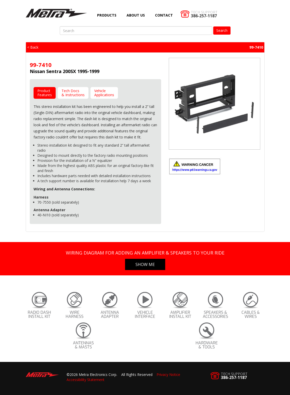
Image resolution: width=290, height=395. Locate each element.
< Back (32, 47)
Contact (164, 15)
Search (221, 30)
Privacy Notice (168, 374)
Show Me (145, 264)
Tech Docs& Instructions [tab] (73, 92)
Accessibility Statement (85, 379)
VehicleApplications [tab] (104, 92)
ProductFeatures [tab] (44, 92)
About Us (136, 15)
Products (106, 15)
